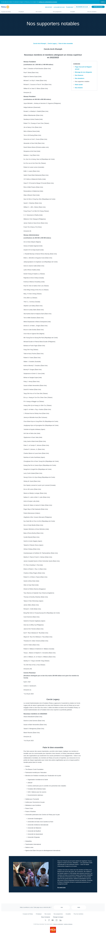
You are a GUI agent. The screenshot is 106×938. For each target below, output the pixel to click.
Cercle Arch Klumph (39, 43)
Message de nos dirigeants (83, 72)
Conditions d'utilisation (68, 924)
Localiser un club (59, 7)
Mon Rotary (48, 7)
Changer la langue (58, 917)
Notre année (79, 84)
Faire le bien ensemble (66, 43)
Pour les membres (96, 11)
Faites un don (98, 6)
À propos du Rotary (8, 11)
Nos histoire (79, 87)
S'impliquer (26, 11)
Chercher (70, 7)
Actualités (77, 11)
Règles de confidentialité (58, 924)
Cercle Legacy (52, 43)
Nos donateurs (79, 78)
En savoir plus (61, 887)
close (102, 2)
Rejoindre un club (82, 6)
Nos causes (43, 11)
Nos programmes (60, 11)
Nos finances (79, 75)
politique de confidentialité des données (48, 2)
